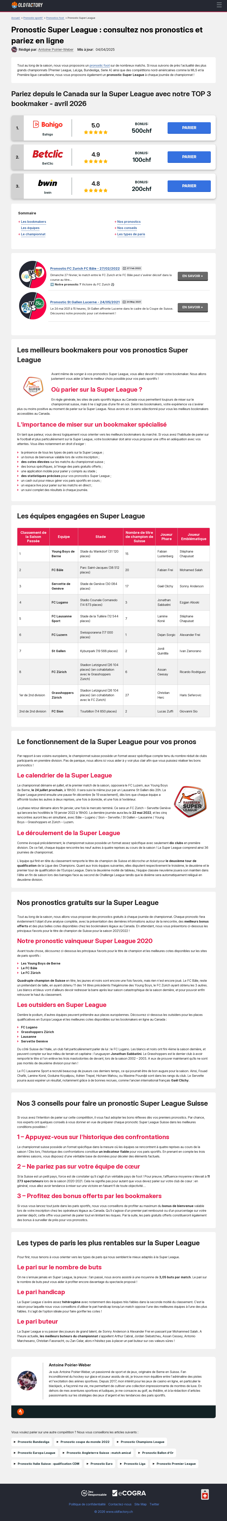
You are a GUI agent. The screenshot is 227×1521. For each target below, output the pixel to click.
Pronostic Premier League (176, 1464)
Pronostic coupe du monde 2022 (85, 1442)
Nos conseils (127, 228)
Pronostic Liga (134, 1464)
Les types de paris (131, 234)
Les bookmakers (33, 222)
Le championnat (33, 234)
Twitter (154, 1504)
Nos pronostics (129, 222)
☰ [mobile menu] (219, 5)
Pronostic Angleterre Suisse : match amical (99, 1453)
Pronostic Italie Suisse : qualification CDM (48, 1464)
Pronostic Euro (102, 1464)
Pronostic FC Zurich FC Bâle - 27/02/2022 (85, 268)
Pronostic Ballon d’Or (158, 1453)
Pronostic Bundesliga (33, 1442)
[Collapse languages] (205, 1491)
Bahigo (47, 134)
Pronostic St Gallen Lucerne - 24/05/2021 (85, 302)
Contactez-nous (120, 1504)
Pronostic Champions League (142, 1442)
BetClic (47, 163)
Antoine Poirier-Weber (70, 1365)
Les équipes (30, 228)
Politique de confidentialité (87, 1504)
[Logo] (27, 5)
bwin (47, 192)
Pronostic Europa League (36, 1453)
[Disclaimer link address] (129, 1495)
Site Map (140, 1504)
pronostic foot (100, 65)
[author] (14, 50)
